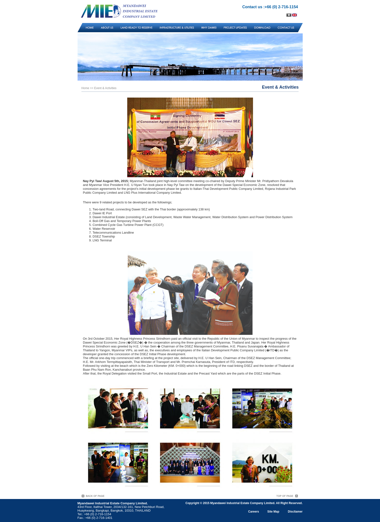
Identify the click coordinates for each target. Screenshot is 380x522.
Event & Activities (105, 88)
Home (85, 88)
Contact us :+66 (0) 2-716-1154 (270, 7)
